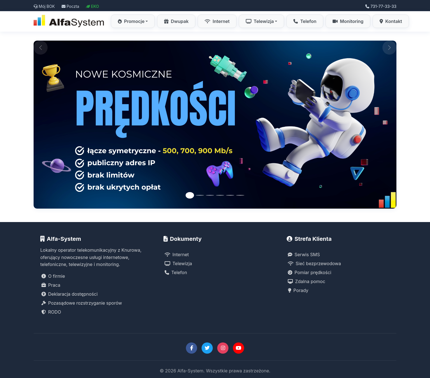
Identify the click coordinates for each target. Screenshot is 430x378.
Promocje (131, 21)
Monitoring (348, 21)
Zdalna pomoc (306, 281)
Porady (298, 290)
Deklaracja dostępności (69, 294)
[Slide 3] (210, 195)
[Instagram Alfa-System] (222, 348)
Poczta (70, 6)
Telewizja (260, 21)
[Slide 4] (220, 195)
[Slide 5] (230, 195)
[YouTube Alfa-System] (238, 348)
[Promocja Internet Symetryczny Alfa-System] (215, 125)
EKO (92, 6)
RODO (51, 312)
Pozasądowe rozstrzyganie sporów (81, 303)
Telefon (304, 21)
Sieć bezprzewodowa (314, 263)
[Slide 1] (190, 195)
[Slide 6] (240, 195)
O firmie (53, 276)
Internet (217, 21)
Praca (50, 285)
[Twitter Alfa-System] (207, 348)
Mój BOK (44, 6)
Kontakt (391, 21)
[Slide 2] (200, 195)
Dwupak (176, 21)
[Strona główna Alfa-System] (69, 21)
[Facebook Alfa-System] (191, 348)
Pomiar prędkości (309, 272)
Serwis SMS (304, 254)
